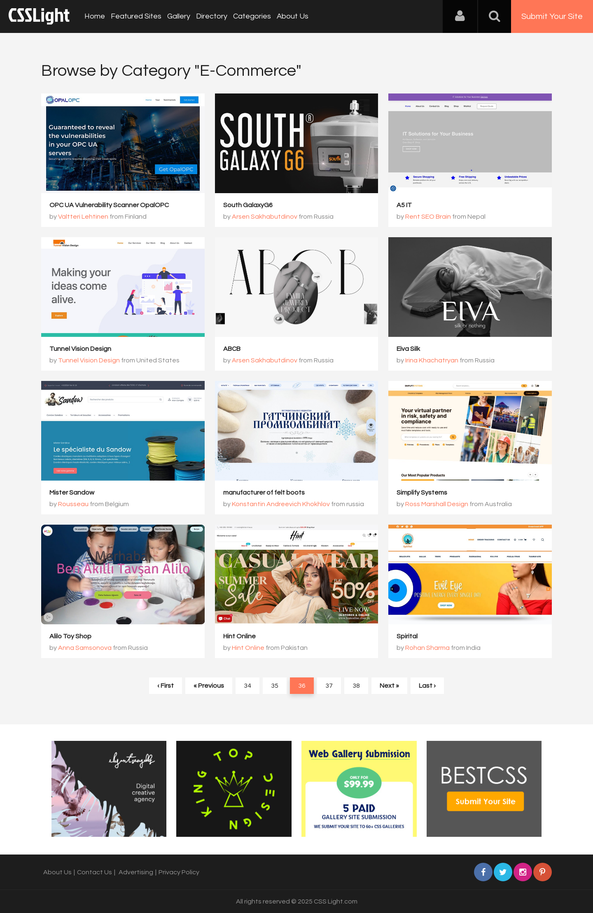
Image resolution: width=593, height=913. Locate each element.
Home (94, 16)
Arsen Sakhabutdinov (264, 216)
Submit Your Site (552, 16)
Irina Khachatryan (431, 360)
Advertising (136, 872)
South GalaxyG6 (248, 205)
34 (247, 685)
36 (302, 685)
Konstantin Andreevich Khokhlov (281, 504)
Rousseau (73, 504)
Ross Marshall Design (436, 504)
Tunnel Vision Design (80, 349)
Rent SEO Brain (428, 216)
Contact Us (94, 872)
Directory (211, 16)
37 (329, 685)
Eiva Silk (408, 349)
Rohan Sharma (427, 647)
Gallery (178, 16)
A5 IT (404, 205)
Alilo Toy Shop (70, 636)
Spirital (407, 636)
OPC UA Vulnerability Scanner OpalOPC (109, 205)
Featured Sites (136, 16)
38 (356, 685)
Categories (252, 16)
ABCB (231, 349)
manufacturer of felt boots (264, 492)
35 (274, 685)
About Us (292, 16)
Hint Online (239, 636)
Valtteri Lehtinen (83, 216)
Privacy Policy (179, 872)
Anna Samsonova (85, 647)
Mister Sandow (71, 492)
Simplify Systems (422, 492)
